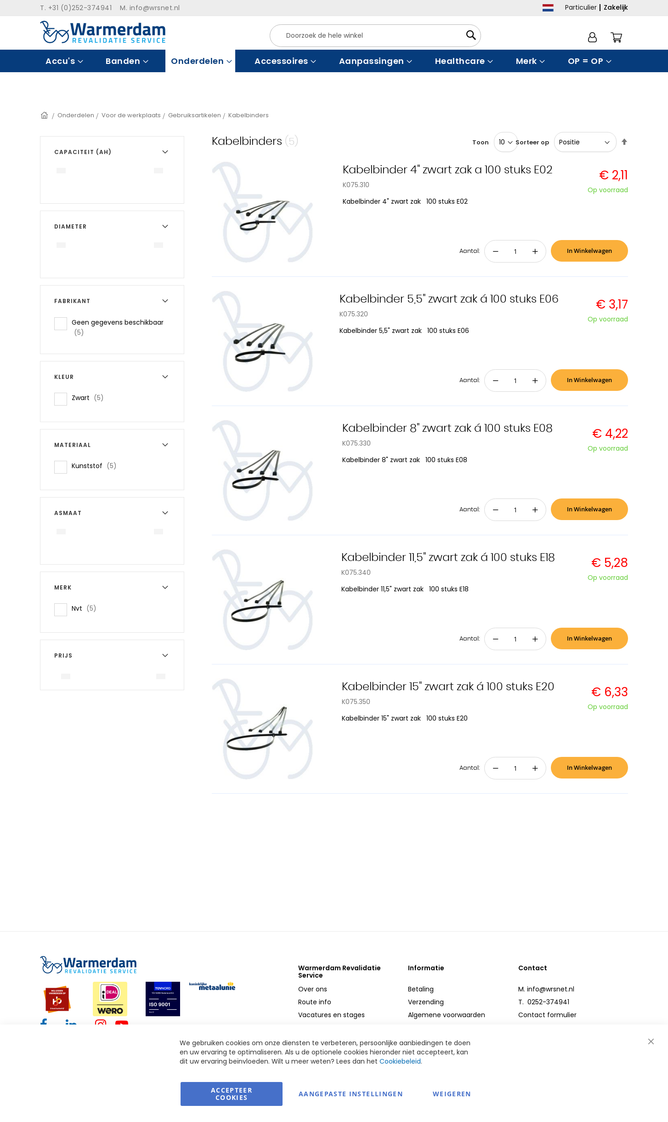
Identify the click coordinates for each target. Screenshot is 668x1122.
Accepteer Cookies (231, 1094)
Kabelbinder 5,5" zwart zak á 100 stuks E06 (449, 299)
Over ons (312, 989)
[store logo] (102, 32)
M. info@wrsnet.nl (546, 989)
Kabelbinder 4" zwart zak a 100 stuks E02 (448, 170)
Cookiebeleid (400, 1061)
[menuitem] (63, 61)
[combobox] (375, 35)
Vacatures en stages (331, 1014)
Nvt (87, 608)
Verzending (426, 1002)
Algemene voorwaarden (446, 1014)
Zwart (90, 397)
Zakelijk (616, 7)
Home (45, 115)
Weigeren (452, 1093)
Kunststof (97, 465)
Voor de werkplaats (131, 115)
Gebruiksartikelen (194, 115)
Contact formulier (547, 1014)
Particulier (581, 7)
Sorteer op (532, 142)
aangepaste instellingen (351, 1093)
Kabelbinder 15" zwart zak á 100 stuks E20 (448, 687)
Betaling (421, 989)
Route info (314, 1002)
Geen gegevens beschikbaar (118, 327)
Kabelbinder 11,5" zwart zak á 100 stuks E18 (448, 557)
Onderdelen (75, 115)
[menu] (334, 61)
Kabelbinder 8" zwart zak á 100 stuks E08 (447, 428)
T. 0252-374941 (543, 1002)
